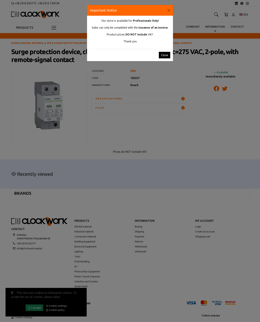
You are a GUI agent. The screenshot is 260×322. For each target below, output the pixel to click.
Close (164, 55)
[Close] (169, 10)
